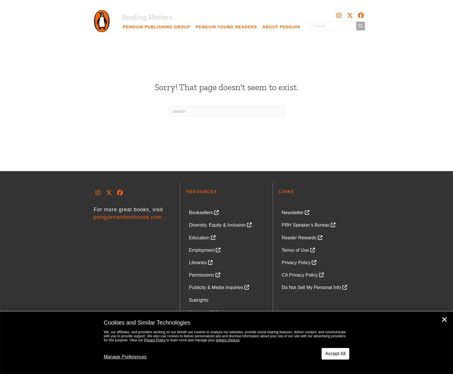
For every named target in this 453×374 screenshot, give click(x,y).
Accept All (335, 353)
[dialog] (226, 343)
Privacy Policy (155, 340)
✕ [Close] (444, 320)
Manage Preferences (125, 356)
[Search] (226, 111)
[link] (156, 27)
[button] (339, 15)
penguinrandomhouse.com (127, 217)
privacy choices (228, 340)
